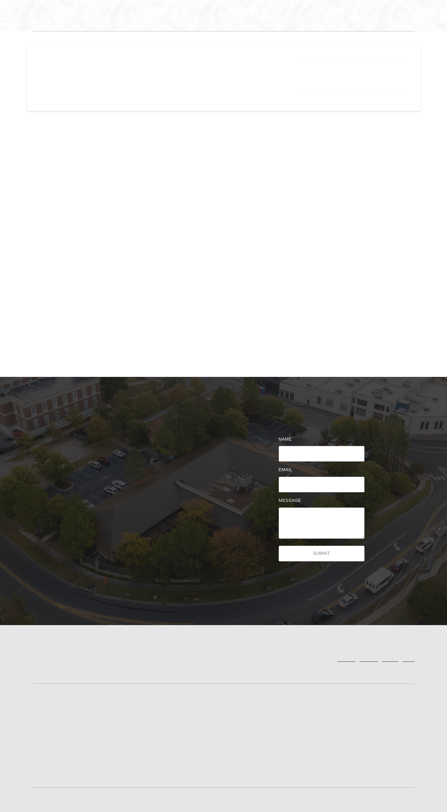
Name (287, 439)
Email (287, 469)
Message (291, 500)
